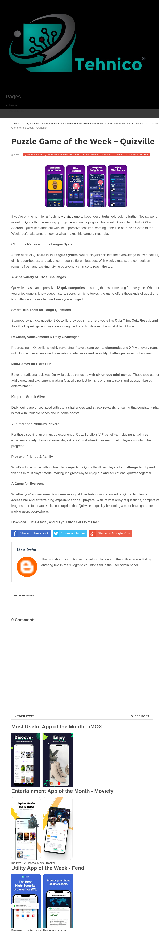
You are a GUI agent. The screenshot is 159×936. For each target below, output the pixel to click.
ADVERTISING (19, 110)
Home (13, 105)
